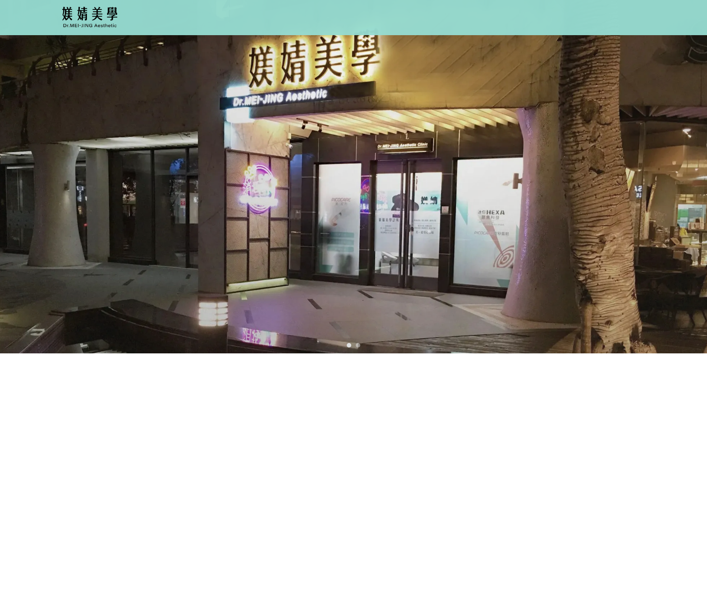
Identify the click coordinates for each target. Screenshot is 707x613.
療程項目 (405, 16)
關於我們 (361, 16)
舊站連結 (625, 16)
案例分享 (537, 16)
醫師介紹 (449, 16)
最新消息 (493, 16)
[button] (349, 345)
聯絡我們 (581, 16)
